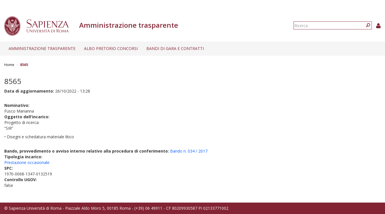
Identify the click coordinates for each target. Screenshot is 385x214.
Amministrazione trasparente (42, 48)
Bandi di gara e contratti (175, 48)
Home (9, 64)
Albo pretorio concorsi (111, 48)
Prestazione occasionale (26, 162)
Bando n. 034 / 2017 (189, 151)
